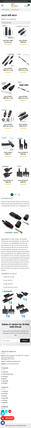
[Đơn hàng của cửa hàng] (15, 22)
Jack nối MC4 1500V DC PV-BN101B (23, 125)
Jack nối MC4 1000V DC (23, 41)
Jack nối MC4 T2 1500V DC (23, 153)
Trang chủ (7, 9)
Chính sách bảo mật (7, 374)
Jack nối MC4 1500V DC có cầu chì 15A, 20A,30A (8, 98)
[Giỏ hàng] (27, 6)
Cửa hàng (5, 376)
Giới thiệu (4, 402)
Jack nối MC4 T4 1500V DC (23, 181)
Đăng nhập (5, 381)
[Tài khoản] (25, 6)
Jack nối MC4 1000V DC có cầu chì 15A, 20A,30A (8, 70)
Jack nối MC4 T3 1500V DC (8, 181)
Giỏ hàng (4, 383)
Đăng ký (25, 340)
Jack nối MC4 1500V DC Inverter (8, 125)
